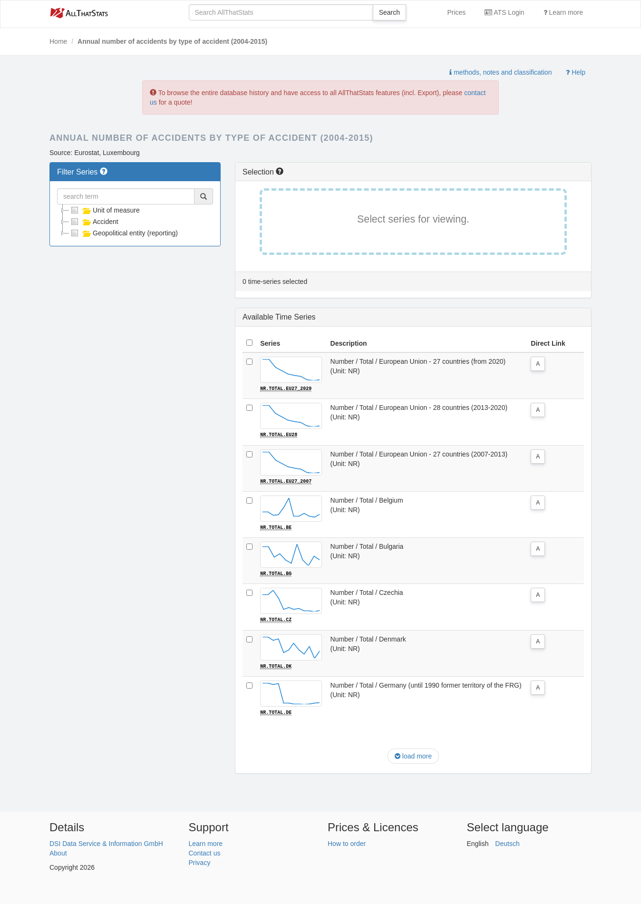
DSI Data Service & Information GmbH (106, 842)
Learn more (563, 12)
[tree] (135, 221)
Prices (456, 12)
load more (413, 755)
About (58, 851)
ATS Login (504, 12)
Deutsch (507, 842)
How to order (347, 842)
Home (58, 41)
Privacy (200, 861)
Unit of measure (104, 210)
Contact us (205, 851)
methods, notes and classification (500, 72)
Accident (93, 221)
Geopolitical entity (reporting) (123, 233)
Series (270, 343)
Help (575, 72)
